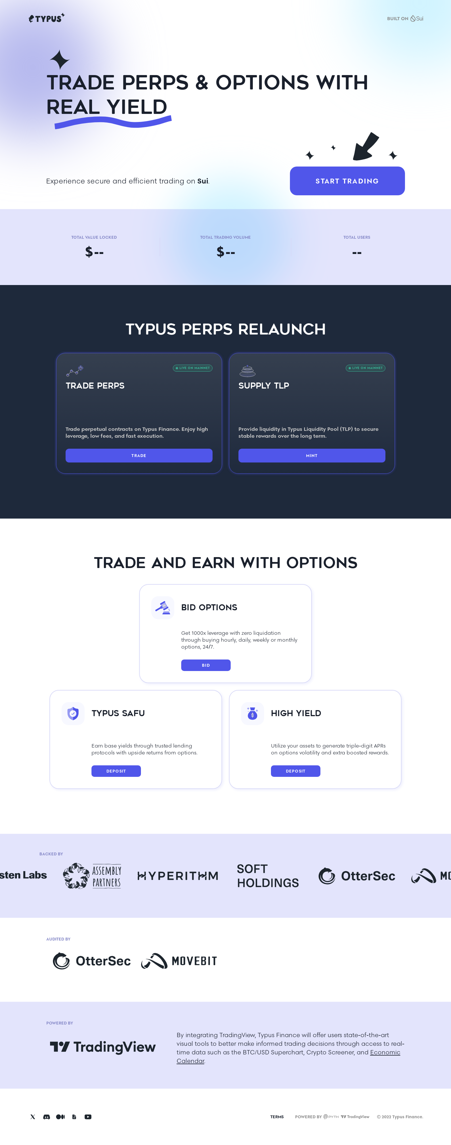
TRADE (138, 455)
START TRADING (347, 181)
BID (206, 665)
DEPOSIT (116, 771)
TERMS (277, 1117)
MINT (312, 455)
